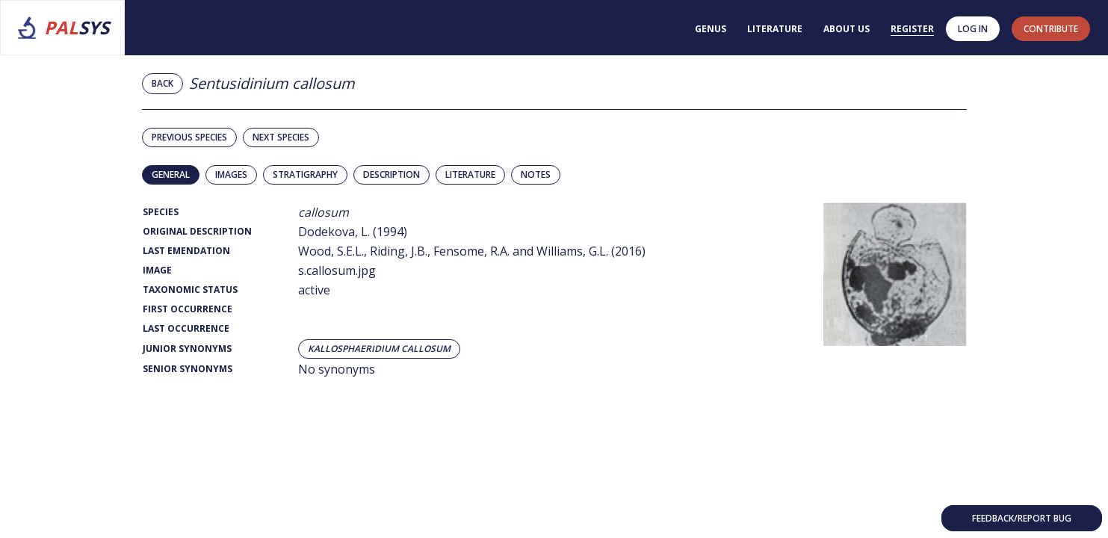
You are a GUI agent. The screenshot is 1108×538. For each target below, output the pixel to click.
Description (391, 174)
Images (231, 174)
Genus (710, 28)
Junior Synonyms (187, 348)
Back (162, 83)
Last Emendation (186, 250)
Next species (281, 137)
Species (161, 211)
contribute (1051, 28)
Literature (774, 28)
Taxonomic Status (190, 289)
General (171, 174)
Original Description (197, 231)
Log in (973, 28)
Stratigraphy (305, 174)
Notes (536, 174)
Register (912, 28)
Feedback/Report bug (1021, 518)
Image (157, 270)
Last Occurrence (186, 328)
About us (846, 28)
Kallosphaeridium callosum (379, 349)
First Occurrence (187, 309)
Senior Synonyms (187, 368)
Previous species (189, 137)
